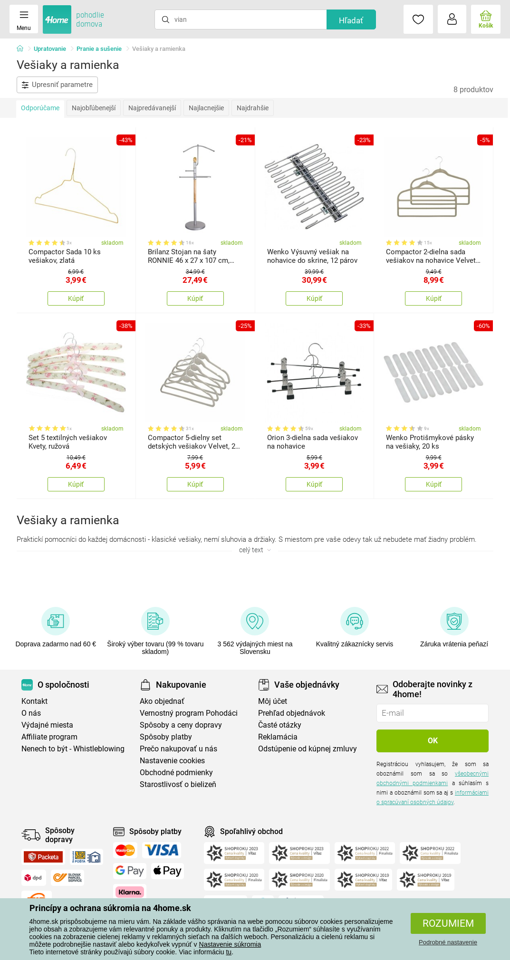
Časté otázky (279, 725)
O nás (31, 713)
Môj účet (272, 701)
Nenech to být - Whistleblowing (73, 748)
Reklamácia (278, 736)
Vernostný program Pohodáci (189, 713)
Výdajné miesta (47, 725)
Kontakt (34, 701)
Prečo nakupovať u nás (178, 748)
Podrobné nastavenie (448, 942)
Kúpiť (76, 298)
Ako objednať (162, 701)
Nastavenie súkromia (230, 944)
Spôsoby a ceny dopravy (181, 725)
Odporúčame (40, 108)
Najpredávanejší (152, 108)
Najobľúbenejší (93, 108)
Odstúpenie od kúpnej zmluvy (307, 748)
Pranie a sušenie (99, 48)
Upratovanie (50, 48)
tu (228, 952)
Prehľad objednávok (291, 713)
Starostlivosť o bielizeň (178, 784)
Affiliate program (49, 736)
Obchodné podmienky (176, 772)
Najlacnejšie (206, 108)
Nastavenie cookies (172, 760)
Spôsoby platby (166, 736)
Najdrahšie (253, 108)
